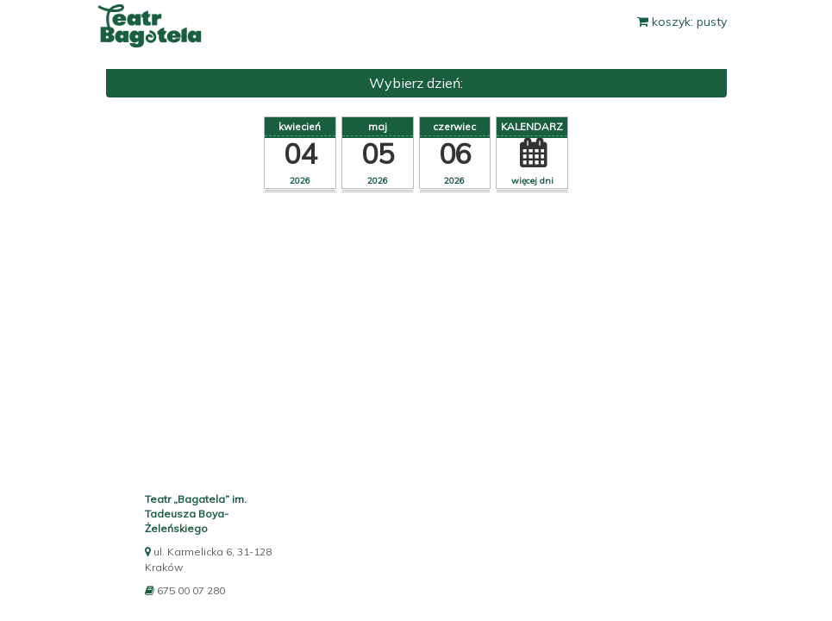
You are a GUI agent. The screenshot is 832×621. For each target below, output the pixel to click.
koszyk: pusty (682, 21)
